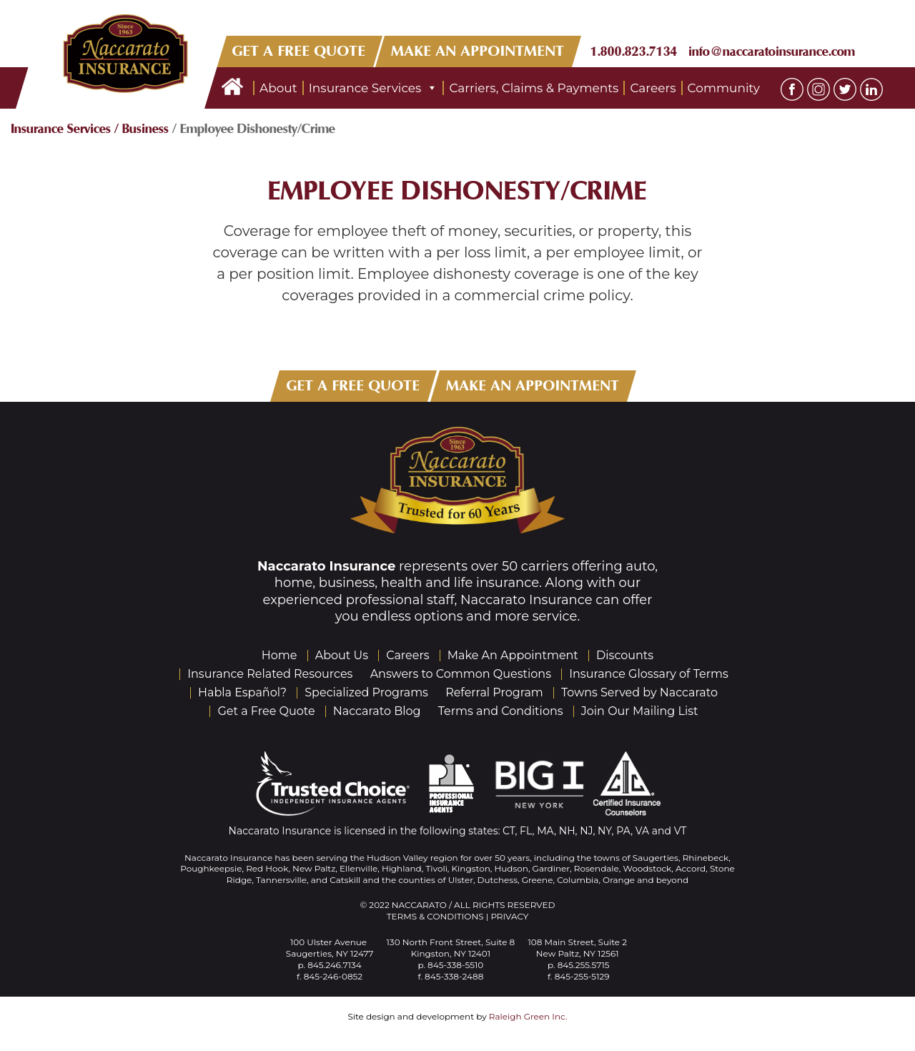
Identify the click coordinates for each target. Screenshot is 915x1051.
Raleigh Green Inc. (528, 1016)
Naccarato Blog (377, 711)
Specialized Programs (366, 692)
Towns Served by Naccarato (639, 692)
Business (145, 129)
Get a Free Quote (266, 711)
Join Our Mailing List (639, 711)
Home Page (232, 88)
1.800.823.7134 (634, 51)
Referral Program (494, 692)
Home (279, 655)
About (278, 88)
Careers (653, 88)
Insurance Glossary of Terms (648, 674)
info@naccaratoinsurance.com (771, 51)
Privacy (509, 916)
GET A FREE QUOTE (299, 51)
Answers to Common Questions (460, 674)
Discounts (624, 655)
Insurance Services (373, 88)
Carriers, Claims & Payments (533, 88)
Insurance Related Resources (269, 674)
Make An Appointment (512, 655)
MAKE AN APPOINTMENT (478, 51)
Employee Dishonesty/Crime (458, 191)
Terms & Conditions (435, 916)
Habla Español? (242, 692)
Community (724, 88)
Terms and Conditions (500, 711)
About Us (341, 655)
